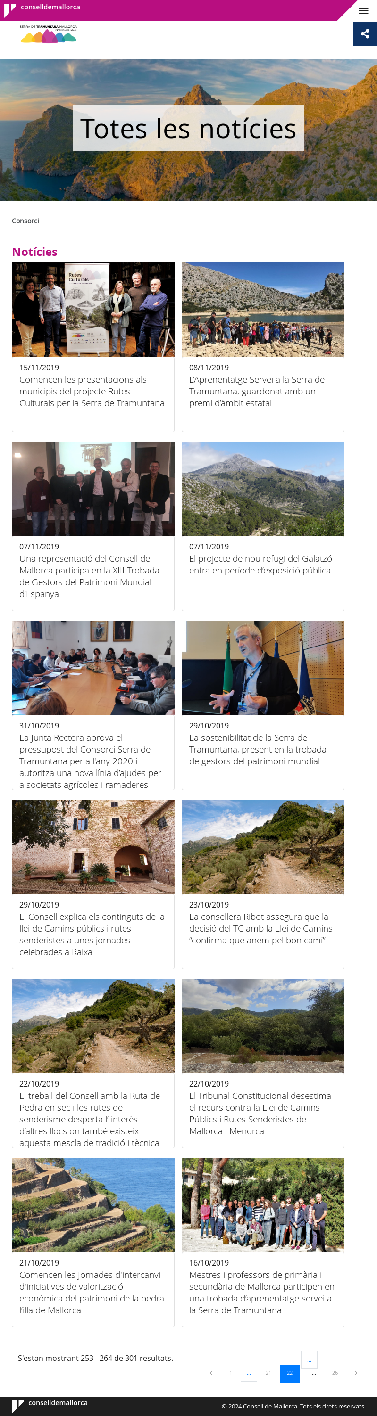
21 (271, 1372)
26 (338, 1372)
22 (293, 1372)
